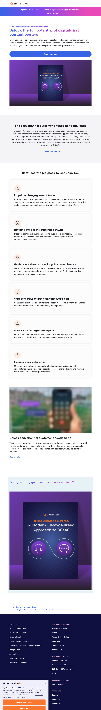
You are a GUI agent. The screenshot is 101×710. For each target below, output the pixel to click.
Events (55, 695)
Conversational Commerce (63, 665)
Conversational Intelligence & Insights (25, 645)
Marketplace (57, 684)
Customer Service (59, 660)
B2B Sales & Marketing (61, 669)
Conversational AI (16, 658)
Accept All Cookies (24, 706)
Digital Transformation (19, 628)
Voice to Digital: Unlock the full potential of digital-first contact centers (40, 610)
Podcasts (56, 699)
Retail (54, 633)
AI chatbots (14, 654)
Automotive (57, 650)
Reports (35, 607)
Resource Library (23, 607)
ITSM (54, 673)
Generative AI (15, 637)
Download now (50, 54)
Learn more (50, 13)
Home (11, 607)
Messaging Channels (18, 662)
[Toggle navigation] (88, 4)
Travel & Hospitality (60, 637)
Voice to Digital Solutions (20, 641)
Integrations (14, 650)
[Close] (45, 687)
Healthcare (57, 641)
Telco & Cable (58, 645)
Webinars (56, 703)
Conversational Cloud (18, 633)
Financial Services (60, 628)
